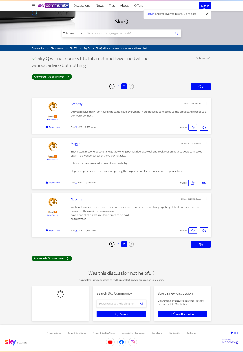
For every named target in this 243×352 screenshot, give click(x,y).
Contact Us (174, 333)
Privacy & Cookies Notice (104, 333)
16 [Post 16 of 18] (76, 127)
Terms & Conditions (77, 333)
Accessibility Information (133, 333)
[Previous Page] (112, 86)
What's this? (52, 120)
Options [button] (200, 58)
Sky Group (191, 333)
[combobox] (128, 33)
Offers (138, 5)
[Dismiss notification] (207, 13)
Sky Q (121, 21)
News (100, 5)
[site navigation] (33, 5)
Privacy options (54, 333)
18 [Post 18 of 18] (76, 230)
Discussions (82, 5)
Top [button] (236, 332)
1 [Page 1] (118, 86)
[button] (206, 103)
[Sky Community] (53, 5)
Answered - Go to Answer (52, 76)
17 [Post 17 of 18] (76, 183)
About (124, 5)
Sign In (205, 5)
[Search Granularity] (73, 33)
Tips (112, 5)
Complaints (157, 333)
